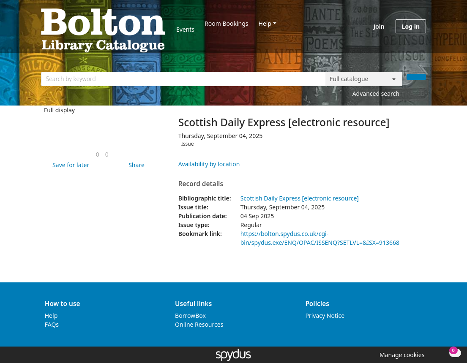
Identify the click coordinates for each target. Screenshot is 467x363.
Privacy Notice (324, 316)
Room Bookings (226, 23)
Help (265, 23)
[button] (69, 164)
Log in (411, 26)
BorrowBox (190, 316)
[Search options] (363, 79)
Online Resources (199, 324)
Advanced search (375, 93)
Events (185, 29)
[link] (97, 154)
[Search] (416, 77)
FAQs (52, 324)
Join (379, 26)
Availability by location (209, 164)
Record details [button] (200, 184)
